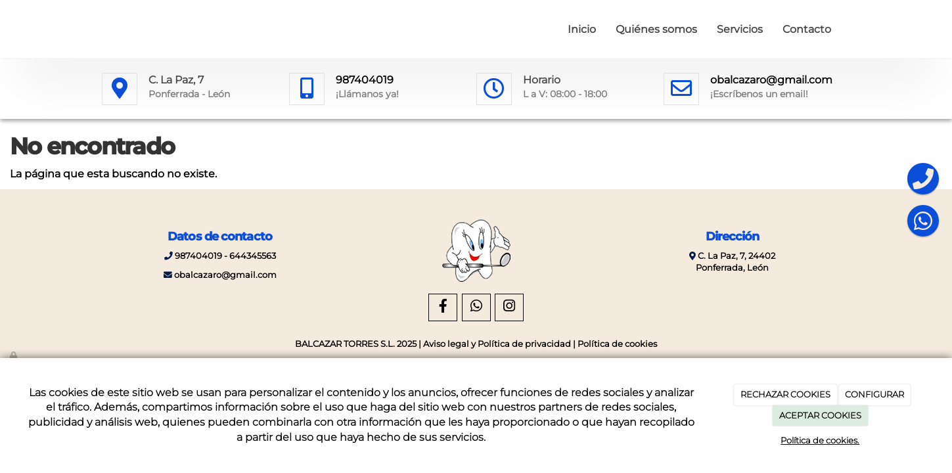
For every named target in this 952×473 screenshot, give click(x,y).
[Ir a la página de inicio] (98, 29)
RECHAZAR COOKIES (785, 394)
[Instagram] (509, 307)
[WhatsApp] (476, 307)
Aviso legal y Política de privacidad (497, 344)
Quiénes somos (656, 29)
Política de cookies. (820, 440)
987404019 (365, 80)
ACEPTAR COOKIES (820, 415)
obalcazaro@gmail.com (771, 80)
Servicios (740, 29)
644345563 (252, 256)
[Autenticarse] (14, 356)
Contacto (806, 29)
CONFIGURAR (874, 394)
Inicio (582, 29)
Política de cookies (617, 344)
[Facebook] (442, 307)
